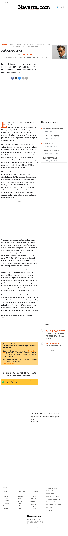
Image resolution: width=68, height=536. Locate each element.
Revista (33, 501)
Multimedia (34, 504)
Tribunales (6, 498)
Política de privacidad (54, 499)
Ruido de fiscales (50, 158)
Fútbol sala (35, 494)
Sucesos (6, 496)
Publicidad (51, 493)
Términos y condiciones (52, 414)
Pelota (19, 508)
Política (6, 494)
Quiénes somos (52, 488)
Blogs (19, 494)
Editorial (6, 508)
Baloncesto (21, 506)
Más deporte (35, 496)
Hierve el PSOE (48, 143)
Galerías (34, 506)
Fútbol (19, 503)
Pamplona (6, 503)
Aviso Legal (51, 502)
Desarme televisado (51, 136)
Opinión (5, 506)
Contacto (50, 491)
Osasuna (19, 499)
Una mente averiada (51, 151)
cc (40, 519)
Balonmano (35, 491)
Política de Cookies (53, 496)
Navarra (5, 491)
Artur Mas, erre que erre (53, 128)
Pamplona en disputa (53, 345)
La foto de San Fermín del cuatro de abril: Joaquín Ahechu (55, 336)
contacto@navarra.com (10, 363)
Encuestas (20, 496)
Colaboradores (21, 491)
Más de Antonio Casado (50, 122)
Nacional (33, 499)
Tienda (50, 510)
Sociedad (6, 500)
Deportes (19, 501)
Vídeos (34, 508)
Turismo (50, 507)
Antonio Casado (26, 55)
